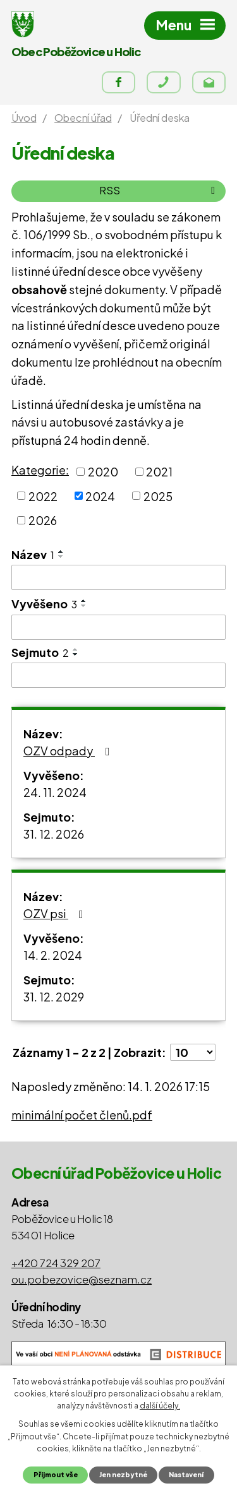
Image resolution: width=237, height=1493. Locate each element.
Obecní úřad (82, 117)
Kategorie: (40, 470)
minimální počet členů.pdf (81, 1114)
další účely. (160, 1405)
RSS (159, 190)
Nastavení (186, 1474)
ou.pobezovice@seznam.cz (81, 1279)
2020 (103, 471)
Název (32, 554)
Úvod (23, 117)
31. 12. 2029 (53, 996)
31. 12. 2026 (53, 834)
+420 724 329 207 (55, 1263)
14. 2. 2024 (52, 955)
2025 (158, 495)
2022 (43, 495)
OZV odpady (69, 750)
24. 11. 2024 (55, 792)
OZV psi (55, 913)
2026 (42, 520)
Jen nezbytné (123, 1474)
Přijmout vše (55, 1474)
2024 (100, 495)
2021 (159, 471)
